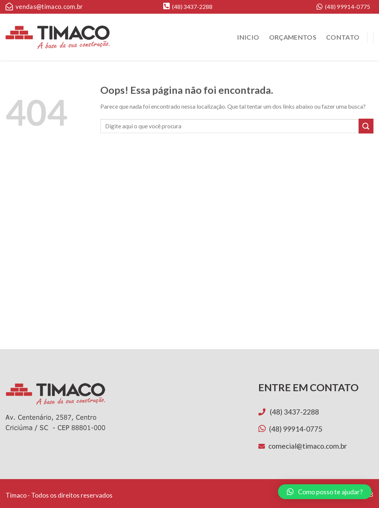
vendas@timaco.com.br (44, 7)
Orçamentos (293, 37)
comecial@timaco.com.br (307, 446)
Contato (342, 37)
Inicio (248, 37)
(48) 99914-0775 (343, 6)
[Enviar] (366, 126)
